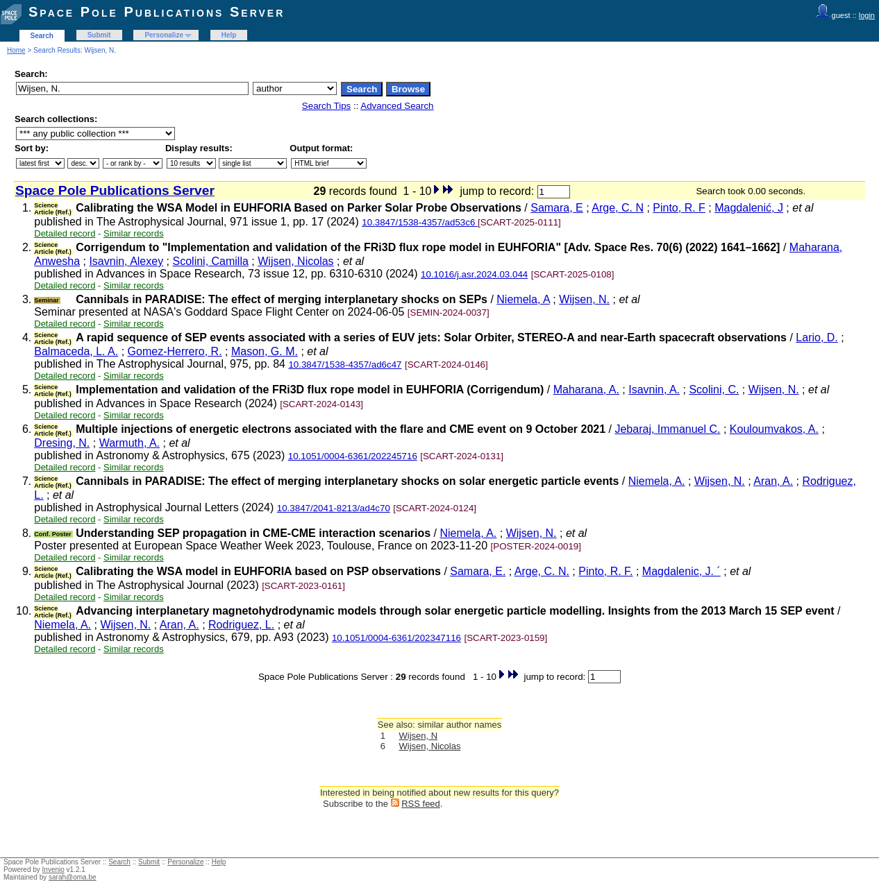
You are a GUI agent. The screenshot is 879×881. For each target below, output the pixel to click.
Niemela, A (522, 299)
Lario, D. (816, 337)
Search (42, 36)
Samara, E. (477, 571)
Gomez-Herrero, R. (175, 351)
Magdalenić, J (748, 208)
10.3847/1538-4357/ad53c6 (420, 222)
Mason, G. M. (264, 351)
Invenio (53, 869)
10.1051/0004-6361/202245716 (352, 456)
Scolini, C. (714, 389)
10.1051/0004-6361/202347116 (396, 638)
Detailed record (64, 233)
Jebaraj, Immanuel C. (667, 429)
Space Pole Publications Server (156, 11)
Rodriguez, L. (241, 625)
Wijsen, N (418, 735)
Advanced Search (396, 106)
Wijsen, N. (584, 299)
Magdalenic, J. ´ (681, 571)
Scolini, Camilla (211, 261)
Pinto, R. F (679, 208)
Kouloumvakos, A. (774, 429)
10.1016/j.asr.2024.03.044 (474, 274)
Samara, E (556, 208)
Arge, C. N (618, 208)
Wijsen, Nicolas (295, 261)
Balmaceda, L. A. (76, 351)
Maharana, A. (586, 389)
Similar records (133, 233)
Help (229, 35)
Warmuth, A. (129, 443)
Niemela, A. (656, 481)
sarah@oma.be (73, 877)
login (867, 15)
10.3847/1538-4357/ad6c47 (344, 364)
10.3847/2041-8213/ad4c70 (333, 508)
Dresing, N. (62, 443)
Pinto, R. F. (605, 571)
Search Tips (326, 106)
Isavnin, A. (654, 389)
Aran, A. (773, 481)
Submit (99, 35)
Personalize (163, 35)
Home (16, 50)
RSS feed (420, 803)
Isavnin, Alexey (126, 261)
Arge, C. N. (541, 571)
